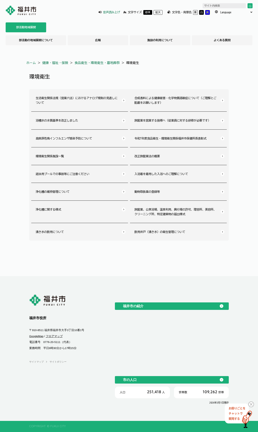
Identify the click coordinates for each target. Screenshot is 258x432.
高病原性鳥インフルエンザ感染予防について (64, 138)
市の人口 (130, 380)
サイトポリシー (58, 361)
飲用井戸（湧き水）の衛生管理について (159, 231)
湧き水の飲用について (50, 231)
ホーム (31, 62)
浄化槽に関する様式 (48, 209)
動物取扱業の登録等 (147, 191)
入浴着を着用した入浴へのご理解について (161, 173)
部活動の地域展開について (36, 40)
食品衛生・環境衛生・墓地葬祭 (97, 62)
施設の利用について (160, 40)
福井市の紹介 (133, 306)
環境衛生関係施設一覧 (50, 156)
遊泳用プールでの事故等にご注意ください (62, 173)
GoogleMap (36, 336)
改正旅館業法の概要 (147, 156)
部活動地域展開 (26, 27)
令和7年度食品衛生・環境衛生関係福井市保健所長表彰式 (170, 138)
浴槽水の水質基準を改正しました (57, 120)
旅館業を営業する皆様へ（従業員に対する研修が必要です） (172, 120)
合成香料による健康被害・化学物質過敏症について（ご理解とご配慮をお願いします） (175, 100)
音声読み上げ (111, 12)
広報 (98, 40)
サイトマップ (36, 361)
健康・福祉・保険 (55, 62)
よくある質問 (222, 40)
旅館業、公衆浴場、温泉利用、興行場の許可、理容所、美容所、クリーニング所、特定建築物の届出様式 (175, 212)
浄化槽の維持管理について (53, 191)
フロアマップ (54, 336)
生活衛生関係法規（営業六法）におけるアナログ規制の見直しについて (77, 100)
